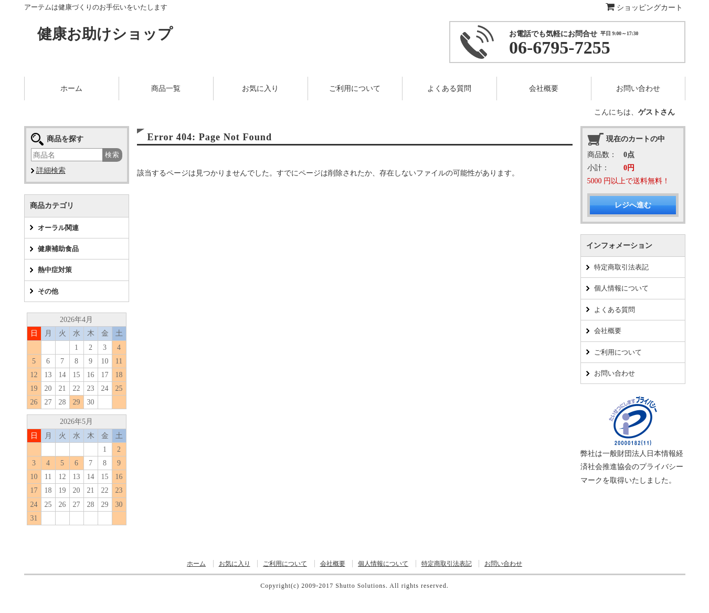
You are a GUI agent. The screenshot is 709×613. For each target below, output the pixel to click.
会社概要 (607, 331)
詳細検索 (51, 170)
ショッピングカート (644, 8)
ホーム (196, 563)
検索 (112, 155)
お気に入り (234, 563)
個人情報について (621, 288)
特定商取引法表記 (621, 267)
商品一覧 (166, 88)
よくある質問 (614, 310)
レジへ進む (633, 205)
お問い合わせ (614, 373)
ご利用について (618, 352)
